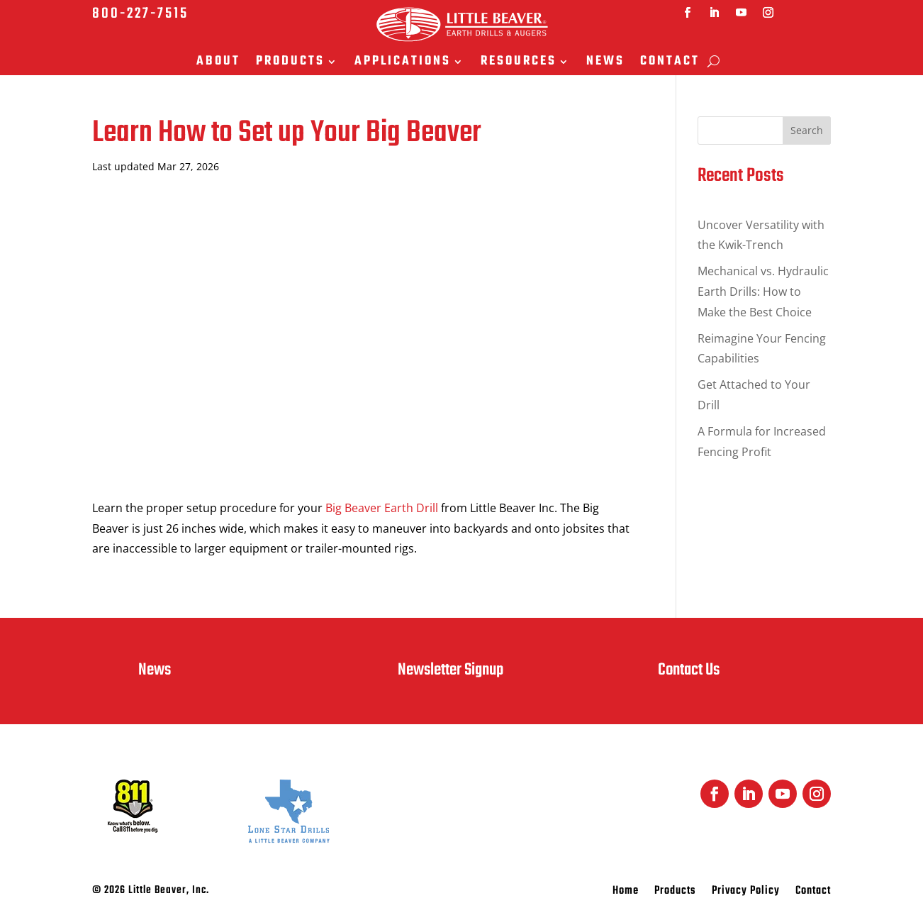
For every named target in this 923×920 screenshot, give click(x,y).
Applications (402, 63)
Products (290, 63)
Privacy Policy (746, 893)
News (605, 63)
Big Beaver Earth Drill (381, 508)
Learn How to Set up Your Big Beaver (286, 133)
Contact (670, 63)
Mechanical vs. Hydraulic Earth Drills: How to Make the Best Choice (763, 291)
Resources (518, 63)
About (218, 63)
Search (806, 130)
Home (625, 893)
